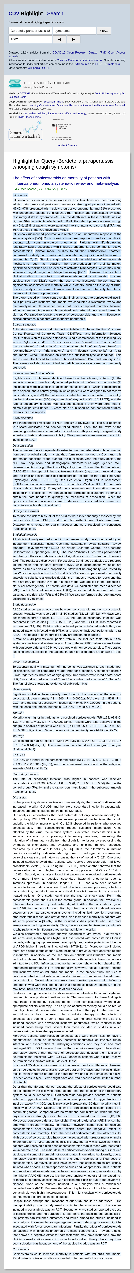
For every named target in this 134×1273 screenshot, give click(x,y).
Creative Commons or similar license (79, 60)
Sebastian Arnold (53, 101)
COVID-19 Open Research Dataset (75, 52)
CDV (14, 13)
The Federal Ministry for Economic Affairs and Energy (54, 113)
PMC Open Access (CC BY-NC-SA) (35, 189)
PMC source (81, 64)
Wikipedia (34, 67)
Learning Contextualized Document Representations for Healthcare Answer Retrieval (76, 105)
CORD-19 (48, 67)
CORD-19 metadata (107, 64)
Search (55, 13)
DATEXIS (25, 93)
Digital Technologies (29, 117)
